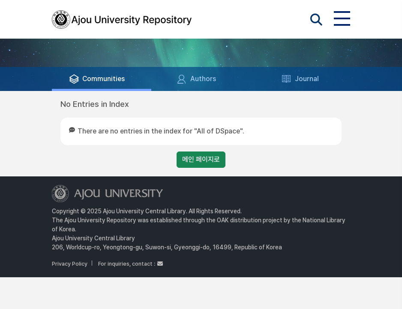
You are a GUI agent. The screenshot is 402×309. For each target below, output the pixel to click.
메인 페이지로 (201, 159)
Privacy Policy (69, 264)
